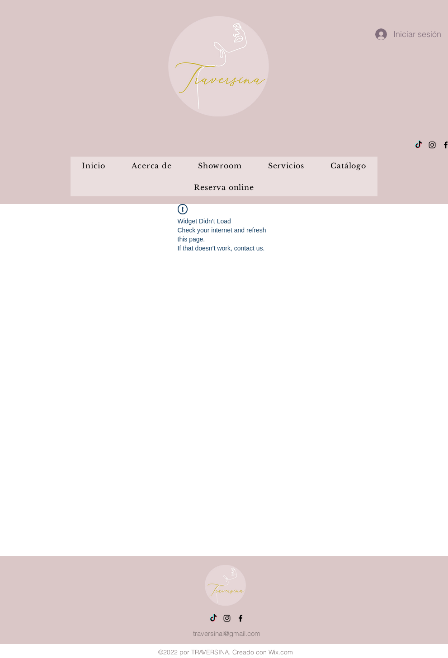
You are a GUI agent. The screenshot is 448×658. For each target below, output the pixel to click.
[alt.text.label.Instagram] (432, 144)
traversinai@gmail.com (226, 633)
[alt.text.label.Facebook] (240, 618)
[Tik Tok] (418, 144)
